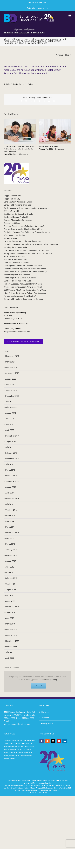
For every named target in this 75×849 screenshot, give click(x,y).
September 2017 (12, 481)
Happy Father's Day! (12, 199)
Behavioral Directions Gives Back (18, 205)
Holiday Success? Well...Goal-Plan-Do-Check (23, 284)
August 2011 (10, 590)
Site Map (45, 712)
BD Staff (8, 84)
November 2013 (12, 533)
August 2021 (10, 413)
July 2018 (9, 464)
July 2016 (9, 504)
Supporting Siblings (12, 223)
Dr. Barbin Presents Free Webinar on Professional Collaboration (31, 244)
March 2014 (10, 527)
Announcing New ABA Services (17, 275)
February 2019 (11, 453)
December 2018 (12, 459)
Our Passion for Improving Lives (17, 281)
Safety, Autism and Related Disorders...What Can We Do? (28, 253)
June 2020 (9, 424)
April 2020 (9, 430)
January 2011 (11, 601)
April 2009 (9, 658)
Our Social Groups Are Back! (16, 217)
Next (67, 55)
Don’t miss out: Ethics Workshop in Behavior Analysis (26, 250)
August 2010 (10, 612)
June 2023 (9, 384)
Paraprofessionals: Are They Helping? (20, 296)
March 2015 (10, 515)
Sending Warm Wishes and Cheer (18, 202)
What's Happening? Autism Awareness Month (23, 287)
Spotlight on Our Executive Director (19, 214)
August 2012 (10, 561)
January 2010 (11, 635)
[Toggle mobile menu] (70, 15)
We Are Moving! (10, 238)
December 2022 (12, 396)
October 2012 (11, 555)
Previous (59, 55)
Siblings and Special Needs (48, 146)
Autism (30, 84)
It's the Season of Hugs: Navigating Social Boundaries (27, 208)
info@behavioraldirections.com (17, 331)
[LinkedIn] (64, 741)
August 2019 (10, 441)
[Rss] (47, 741)
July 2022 (9, 402)
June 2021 (9, 419)
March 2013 (10, 544)
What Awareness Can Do (14, 235)
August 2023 (10, 379)
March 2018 (10, 470)
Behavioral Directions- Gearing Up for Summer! (23, 299)
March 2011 (10, 595)
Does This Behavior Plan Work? (17, 262)
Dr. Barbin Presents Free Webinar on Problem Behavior (27, 232)
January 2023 (11, 390)
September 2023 (12, 373)
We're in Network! (11, 211)
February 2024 (11, 367)
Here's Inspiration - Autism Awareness (20, 278)
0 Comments (23, 154)
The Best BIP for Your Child (15, 259)
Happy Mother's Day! (12, 196)
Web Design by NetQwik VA (37, 793)
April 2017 (9, 493)
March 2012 (10, 572)
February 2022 (11, 407)
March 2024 (10, 362)
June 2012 (9, 567)
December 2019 (12, 436)
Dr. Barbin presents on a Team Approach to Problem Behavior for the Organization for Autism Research (19, 148)
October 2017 (11, 476)
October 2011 (11, 584)
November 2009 (12, 641)
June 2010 (9, 618)
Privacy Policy (51, 680)
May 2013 (9, 538)
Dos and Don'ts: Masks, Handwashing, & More (23, 229)
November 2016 (12, 498)
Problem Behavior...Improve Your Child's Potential (25, 269)
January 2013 (11, 550)
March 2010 (10, 624)
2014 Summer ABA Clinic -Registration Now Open (25, 290)
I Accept (38, 686)
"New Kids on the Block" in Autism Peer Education (25, 293)
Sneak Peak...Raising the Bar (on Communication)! (25, 272)
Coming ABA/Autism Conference (18, 220)
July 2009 (9, 652)
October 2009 (11, 646)
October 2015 (11, 510)
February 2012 (11, 578)
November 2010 (12, 607)
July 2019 (9, 447)
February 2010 (11, 629)
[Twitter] (53, 741)
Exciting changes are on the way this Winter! (22, 241)
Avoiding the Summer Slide (15, 247)
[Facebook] (41, 741)
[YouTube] (59, 741)
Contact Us (46, 718)
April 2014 (9, 521)
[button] (6, 137)
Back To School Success (14, 256)
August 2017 (10, 487)
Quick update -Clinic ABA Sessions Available (23, 266)
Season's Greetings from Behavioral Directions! (24, 226)
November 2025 (12, 356)
